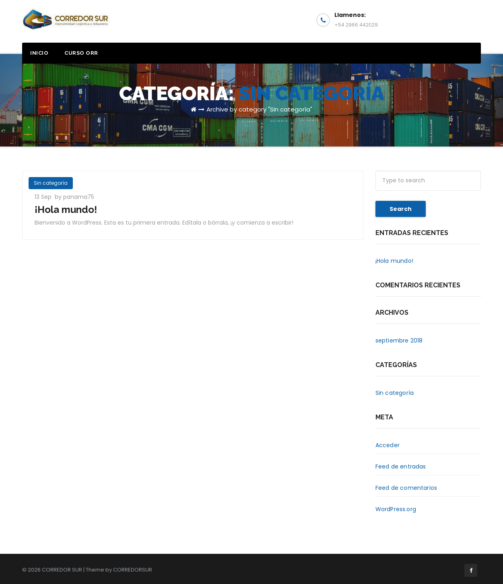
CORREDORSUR (132, 570)
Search (401, 209)
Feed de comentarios (406, 488)
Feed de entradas (400, 466)
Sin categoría (51, 183)
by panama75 (74, 197)
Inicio (39, 53)
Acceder (387, 445)
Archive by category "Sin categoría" (259, 109)
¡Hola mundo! (66, 209)
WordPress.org (395, 509)
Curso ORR (81, 53)
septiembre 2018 (399, 340)
